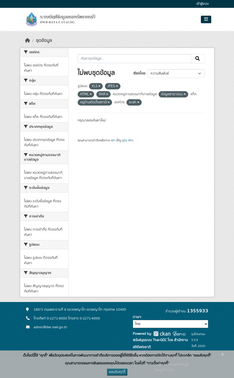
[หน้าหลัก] (27, 40)
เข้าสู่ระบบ (202, 4)
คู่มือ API (127, 140)
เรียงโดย (139, 73)
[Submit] (198, 58)
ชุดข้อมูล (44, 40)
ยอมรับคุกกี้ (117, 371)
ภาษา (137, 317)
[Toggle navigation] (206, 19)
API (113, 140)
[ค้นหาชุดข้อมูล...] (134, 58)
